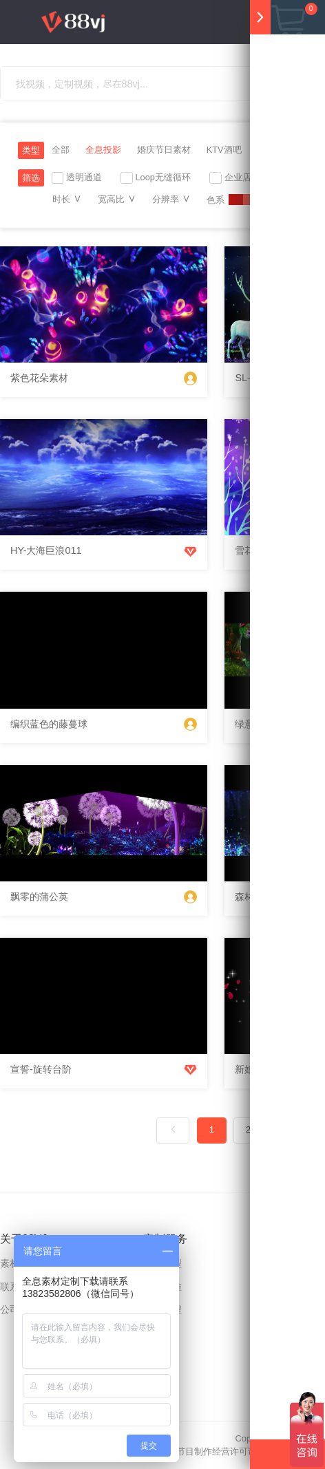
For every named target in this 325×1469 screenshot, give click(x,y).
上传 (200, 214)
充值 (159, 214)
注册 (232, 214)
